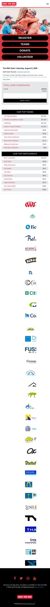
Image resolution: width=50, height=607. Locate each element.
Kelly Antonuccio (9, 165)
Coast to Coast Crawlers (12, 127)
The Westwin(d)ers (10, 116)
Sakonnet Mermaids (11, 130)
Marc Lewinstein (9, 158)
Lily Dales (7, 172)
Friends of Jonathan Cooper (13, 119)
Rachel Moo (8, 179)
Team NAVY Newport (11, 141)
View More (6, 79)
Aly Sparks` (8, 168)
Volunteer (25, 56)
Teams (25, 44)
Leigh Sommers (9, 182)
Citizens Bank (8, 133)
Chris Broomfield (9, 186)
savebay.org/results (23, 72)
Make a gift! (25, 100)
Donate (25, 50)
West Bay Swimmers (11, 147)
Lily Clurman (8, 175)
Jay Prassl (7, 189)
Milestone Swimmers (11, 144)
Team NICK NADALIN (11, 137)
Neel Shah (7, 161)
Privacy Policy (39, 587)
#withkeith (7, 123)
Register (25, 37)
